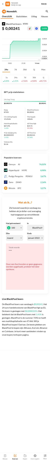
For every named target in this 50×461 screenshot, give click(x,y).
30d (25, 69)
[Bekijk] (45, 4)
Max (43, 69)
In (28, 223)
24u (6, 69)
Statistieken (21, 16)
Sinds (29, 233)
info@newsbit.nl (8, 441)
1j (34, 69)
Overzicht (7, 16)
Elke (8, 233)
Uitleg (34, 16)
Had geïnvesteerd (13, 223)
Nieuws (44, 16)
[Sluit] (2, 4)
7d (15, 69)
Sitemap (31, 452)
